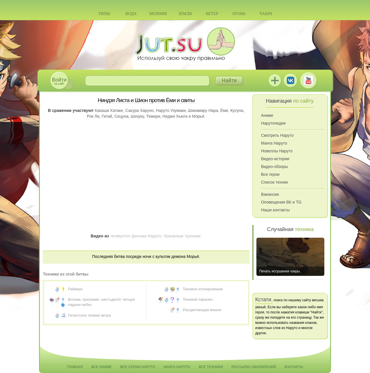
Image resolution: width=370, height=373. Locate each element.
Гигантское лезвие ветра (89, 315)
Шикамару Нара (203, 110)
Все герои (270, 174)
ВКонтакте (290, 80)
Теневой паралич (198, 299)
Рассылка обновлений (254, 367)
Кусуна (236, 110)
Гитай (107, 116)
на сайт (59, 81)
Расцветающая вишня (202, 310)
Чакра (266, 14)
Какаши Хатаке (109, 110)
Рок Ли (93, 116)
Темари (153, 116)
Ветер (212, 14)
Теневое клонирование (203, 289)
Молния (158, 14)
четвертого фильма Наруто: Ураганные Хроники (155, 236)
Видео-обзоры (274, 166)
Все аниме (101, 367)
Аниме (267, 115)
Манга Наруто (274, 143)
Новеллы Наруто (277, 151)
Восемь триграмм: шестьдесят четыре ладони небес (101, 302)
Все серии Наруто (137, 367)
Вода (130, 14)
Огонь (239, 14)
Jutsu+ (275, 80)
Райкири (75, 289)
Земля (185, 14)
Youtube (308, 80)
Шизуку (137, 116)
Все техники (211, 367)
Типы (104, 14)
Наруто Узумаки (171, 110)
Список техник (274, 182)
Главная (75, 367)
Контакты (293, 367)
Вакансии (270, 194)
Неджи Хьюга (175, 116)
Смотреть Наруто (277, 135)
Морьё (198, 116)
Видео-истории (275, 158)
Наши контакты (275, 210)
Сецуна (121, 116)
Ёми (224, 110)
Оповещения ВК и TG (281, 202)
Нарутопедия (273, 123)
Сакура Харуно (139, 110)
